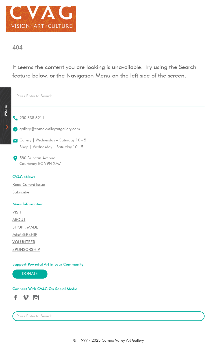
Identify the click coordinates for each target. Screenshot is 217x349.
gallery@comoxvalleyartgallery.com (49, 129)
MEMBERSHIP (24, 235)
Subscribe (20, 192)
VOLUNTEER (23, 242)
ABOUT (18, 220)
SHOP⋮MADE (25, 227)
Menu (5, 110)
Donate (30, 274)
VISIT (17, 212)
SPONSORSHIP (26, 250)
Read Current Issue (28, 185)
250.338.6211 (31, 118)
